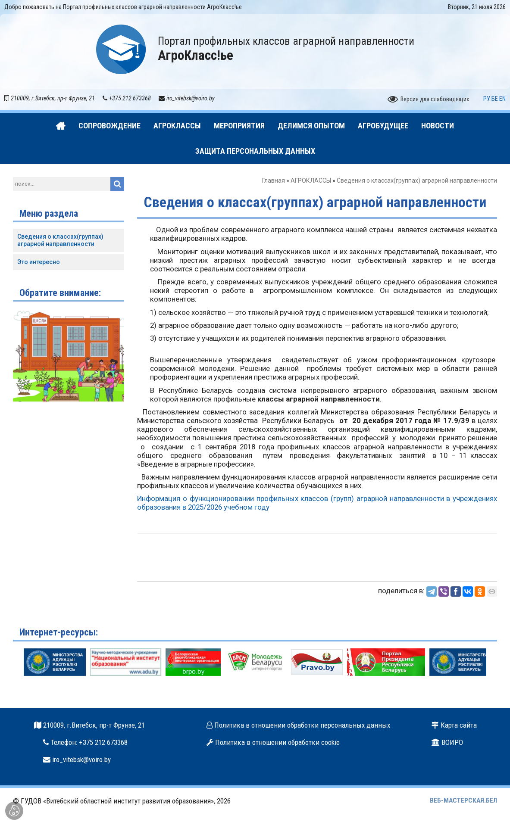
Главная (273, 180)
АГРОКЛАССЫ (311, 180)
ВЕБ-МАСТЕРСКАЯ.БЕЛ (463, 800)
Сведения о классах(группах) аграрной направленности (60, 240)
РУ (486, 98)
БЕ (494, 98)
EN (502, 98)
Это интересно (38, 261)
